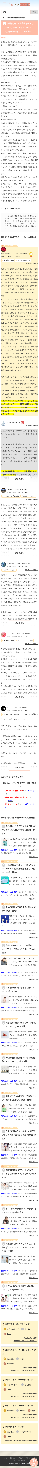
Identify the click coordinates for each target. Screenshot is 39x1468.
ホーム (5, 1458)
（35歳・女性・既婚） (18, 489)
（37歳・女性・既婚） (17, 707)
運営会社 (12, 1458)
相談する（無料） (34, 1462)
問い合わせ (21, 1460)
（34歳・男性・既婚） (19, 563)
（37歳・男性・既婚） (15, 253)
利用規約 (20, 1458)
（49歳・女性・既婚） (19, 633)
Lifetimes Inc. (17, 1463)
